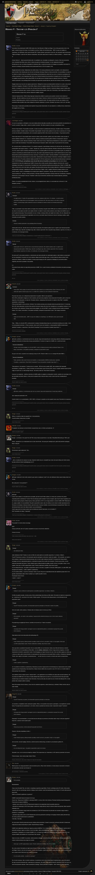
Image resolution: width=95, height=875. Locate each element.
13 (76, 58)
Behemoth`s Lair (10, 12)
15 (80, 58)
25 (85, 60)
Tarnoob (14, 284)
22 (80, 60)
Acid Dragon (15, 120)
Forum (25, 2)
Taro (13, 763)
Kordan (14, 45)
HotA (49, 2)
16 (82, 58)
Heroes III (43, 2)
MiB (88, 871)
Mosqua (14, 435)
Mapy (36, 2)
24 (84, 60)
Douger (14, 413)
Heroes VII (56, 2)
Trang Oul (14, 694)
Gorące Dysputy (30, 23)
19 (87, 58)
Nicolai (13, 192)
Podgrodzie (21, 23)
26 (87, 60)
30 (78, 55)
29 (76, 55)
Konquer (14, 336)
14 (78, 58)
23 (82, 60)
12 (87, 56)
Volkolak (14, 425)
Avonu (13, 520)
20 (76, 60)
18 (85, 58)
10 (84, 56)
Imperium (40, 12)
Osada (31, 2)
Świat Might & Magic (11, 23)
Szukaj (20, 2)
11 (85, 56)
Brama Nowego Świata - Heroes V (31, 26)
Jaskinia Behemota (19, 871)
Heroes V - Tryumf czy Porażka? (48, 26)
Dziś (77, 64)
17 (84, 58)
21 (78, 60)
